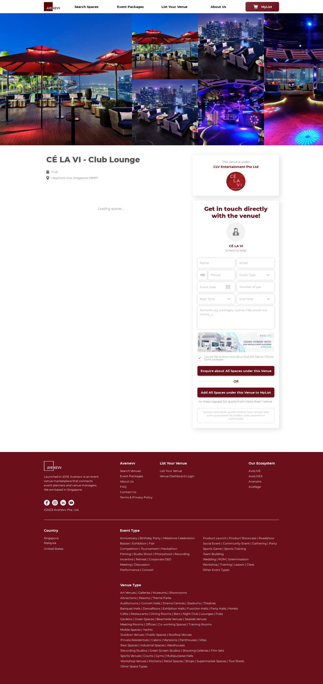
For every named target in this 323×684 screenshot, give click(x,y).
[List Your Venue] (174, 7)
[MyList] (262, 7)
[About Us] (218, 7)
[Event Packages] (130, 7)
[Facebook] (47, 503)
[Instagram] (55, 503)
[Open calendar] (228, 287)
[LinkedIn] (63, 503)
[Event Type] (255, 275)
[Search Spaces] (86, 7)
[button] (235, 371)
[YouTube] (71, 503)
